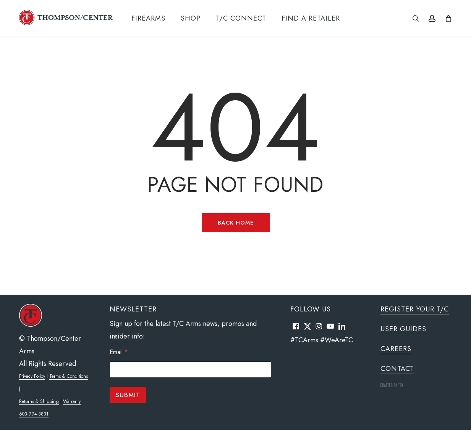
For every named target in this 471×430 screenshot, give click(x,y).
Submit (127, 395)
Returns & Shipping (39, 401)
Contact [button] (397, 369)
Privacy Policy (32, 376)
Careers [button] (395, 349)
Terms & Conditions (68, 376)
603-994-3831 (34, 414)
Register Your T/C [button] (414, 309)
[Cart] (448, 18)
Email (119, 352)
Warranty (72, 401)
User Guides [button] (403, 329)
